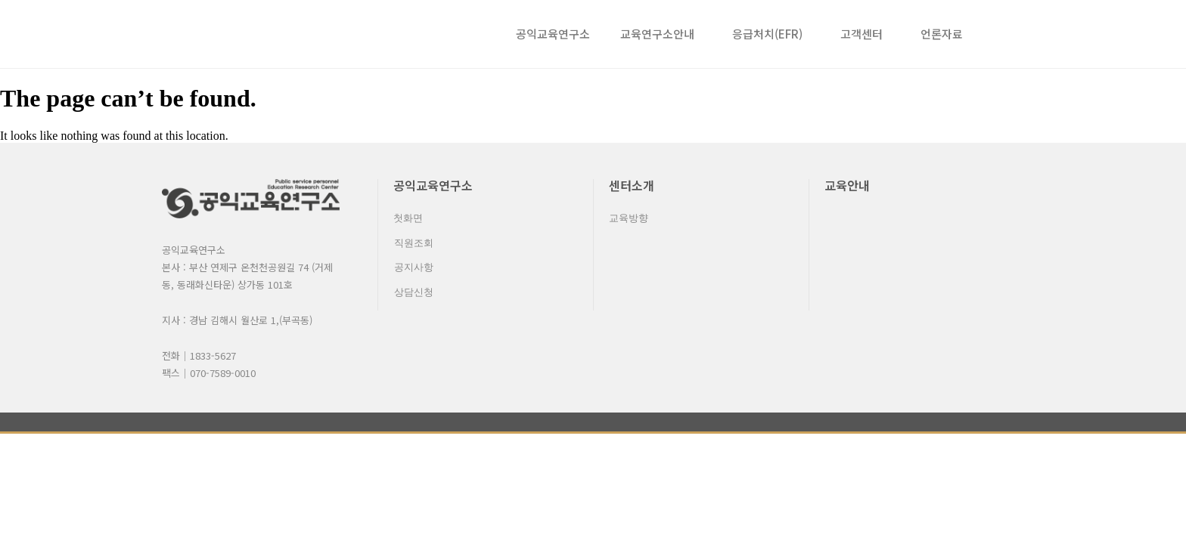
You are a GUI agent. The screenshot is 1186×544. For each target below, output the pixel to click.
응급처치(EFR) (771, 34)
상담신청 (413, 298)
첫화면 (408, 218)
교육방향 (628, 218)
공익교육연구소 (553, 34)
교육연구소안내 (661, 34)
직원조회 (413, 245)
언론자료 (942, 34)
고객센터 (865, 34)
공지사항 (413, 271)
